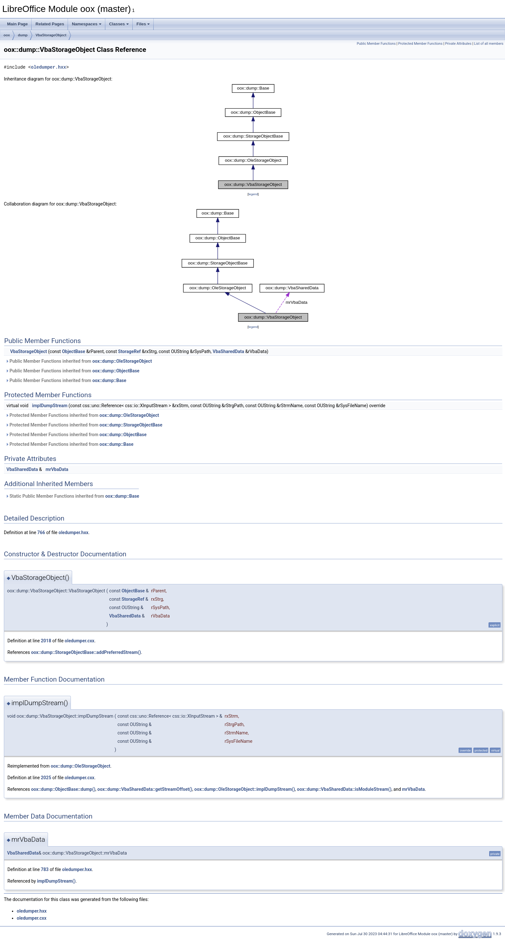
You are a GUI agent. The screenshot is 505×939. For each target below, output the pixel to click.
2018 (46, 640)
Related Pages (49, 24)
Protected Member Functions (420, 44)
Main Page (17, 24)
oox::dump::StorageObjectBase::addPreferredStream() (86, 652)
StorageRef (129, 351)
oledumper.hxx (48, 67)
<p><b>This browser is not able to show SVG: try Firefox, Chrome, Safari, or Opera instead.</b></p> (253, 136)
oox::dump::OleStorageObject (122, 361)
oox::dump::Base (109, 380)
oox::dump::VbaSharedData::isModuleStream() (344, 789)
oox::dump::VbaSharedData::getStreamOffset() (144, 789)
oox (7, 35)
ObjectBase (73, 351)
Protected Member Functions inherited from (82, 415)
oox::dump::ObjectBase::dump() (63, 789)
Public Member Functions (376, 44)
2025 (46, 777)
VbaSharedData (228, 351)
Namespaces (86, 24)
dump (23, 35)
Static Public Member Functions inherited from (72, 496)
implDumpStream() (56, 881)
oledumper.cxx (79, 640)
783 (45, 869)
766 (41, 532)
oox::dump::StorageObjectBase (131, 424)
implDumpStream (50, 405)
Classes (119, 24)
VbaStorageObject (51, 35)
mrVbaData (56, 469)
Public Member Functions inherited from (78, 361)
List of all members (488, 44)
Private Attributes (458, 44)
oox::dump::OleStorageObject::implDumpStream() (244, 789)
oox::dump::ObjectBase (115, 370)
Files (143, 24)
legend (253, 194)
